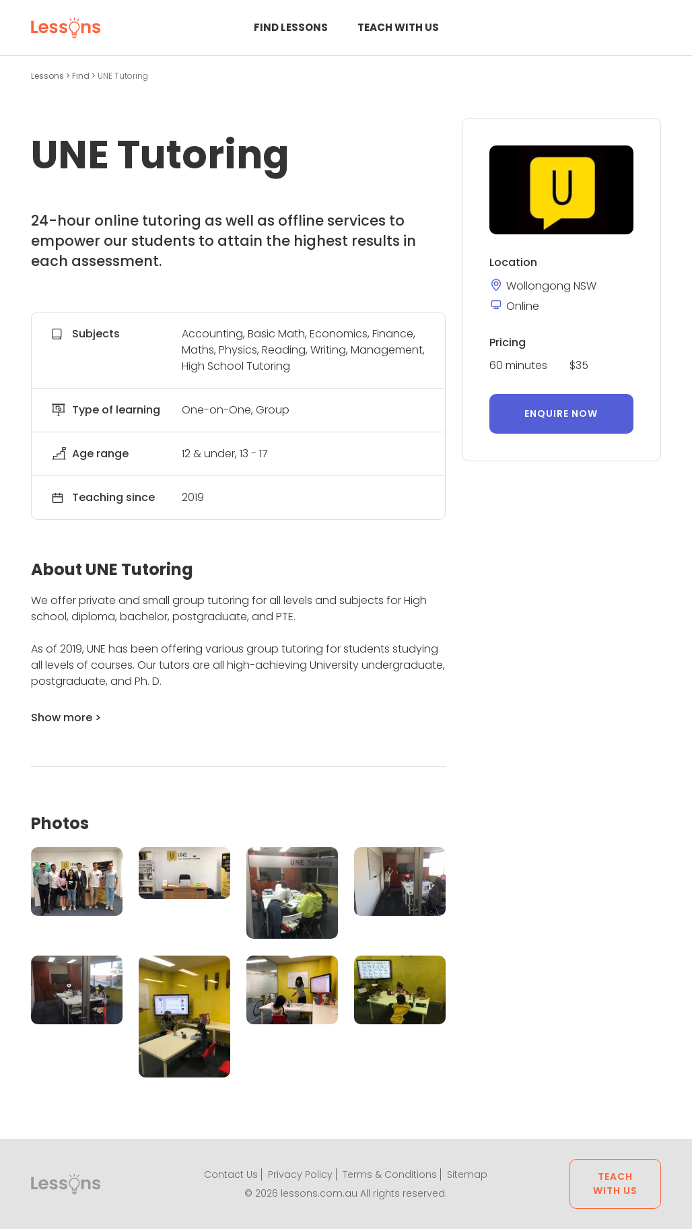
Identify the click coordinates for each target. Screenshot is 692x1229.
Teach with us (398, 27)
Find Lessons (291, 27)
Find (82, 75)
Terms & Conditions (390, 1174)
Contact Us (231, 1174)
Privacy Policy (300, 1174)
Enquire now (561, 413)
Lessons (48, 75)
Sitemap (467, 1174)
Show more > (66, 717)
